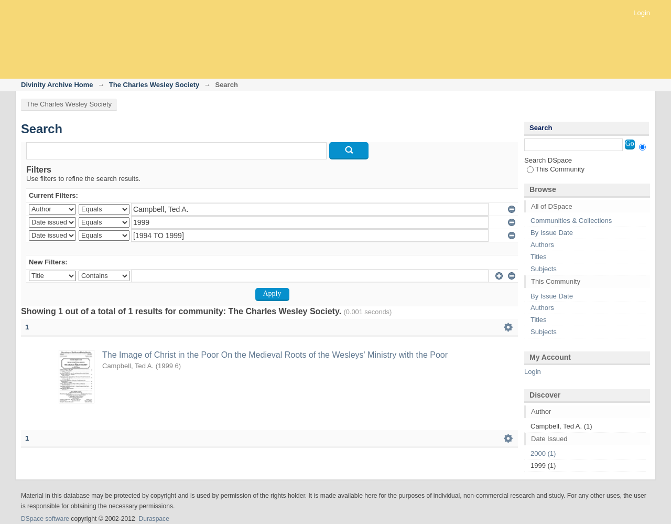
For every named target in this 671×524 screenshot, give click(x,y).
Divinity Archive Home (57, 85)
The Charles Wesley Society (154, 85)
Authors (542, 245)
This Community (556, 169)
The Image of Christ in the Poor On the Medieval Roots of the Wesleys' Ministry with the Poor (275, 354)
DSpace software (45, 518)
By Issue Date (552, 233)
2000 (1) (543, 453)
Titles (539, 257)
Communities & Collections (571, 220)
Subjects (544, 269)
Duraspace (153, 518)
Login (641, 13)
